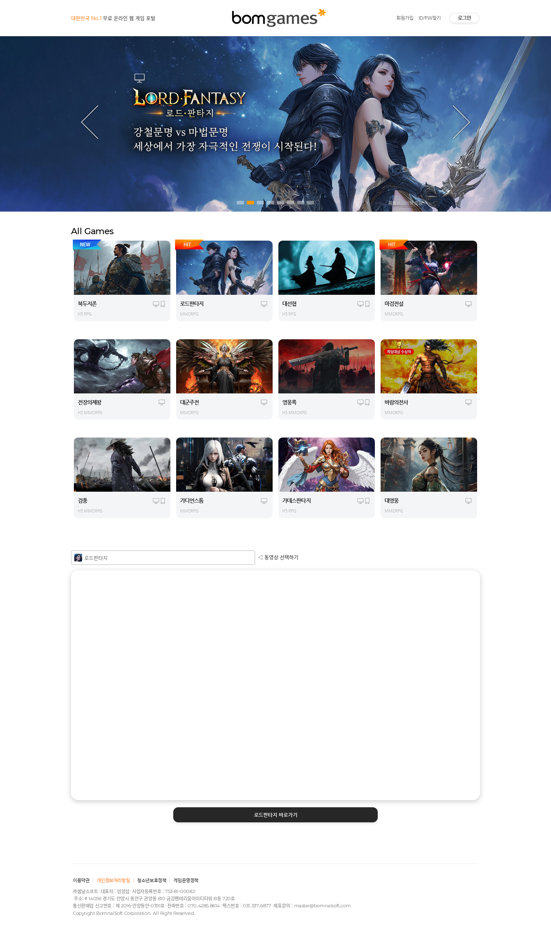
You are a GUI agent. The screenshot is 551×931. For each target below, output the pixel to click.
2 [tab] (250, 202)
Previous (90, 122)
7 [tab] (301, 202)
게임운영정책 (185, 880)
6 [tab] (291, 202)
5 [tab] (281, 202)
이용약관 (81, 880)
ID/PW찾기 (430, 17)
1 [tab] (240, 202)
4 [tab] (270, 202)
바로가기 (275, 815)
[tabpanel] (275, 122)
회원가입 (405, 17)
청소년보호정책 (151, 880)
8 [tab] (311, 202)
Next (461, 122)
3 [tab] (260, 202)
